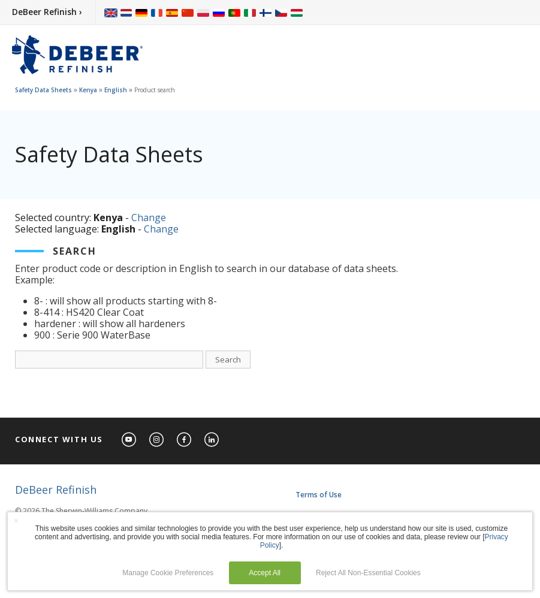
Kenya (88, 90)
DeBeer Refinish (55, 489)
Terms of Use (318, 495)
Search (228, 359)
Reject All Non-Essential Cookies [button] (368, 573)
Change (148, 217)
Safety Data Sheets (43, 90)
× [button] (16, 520)
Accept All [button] (264, 573)
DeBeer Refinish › (47, 11)
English (115, 90)
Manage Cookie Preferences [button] (167, 573)
